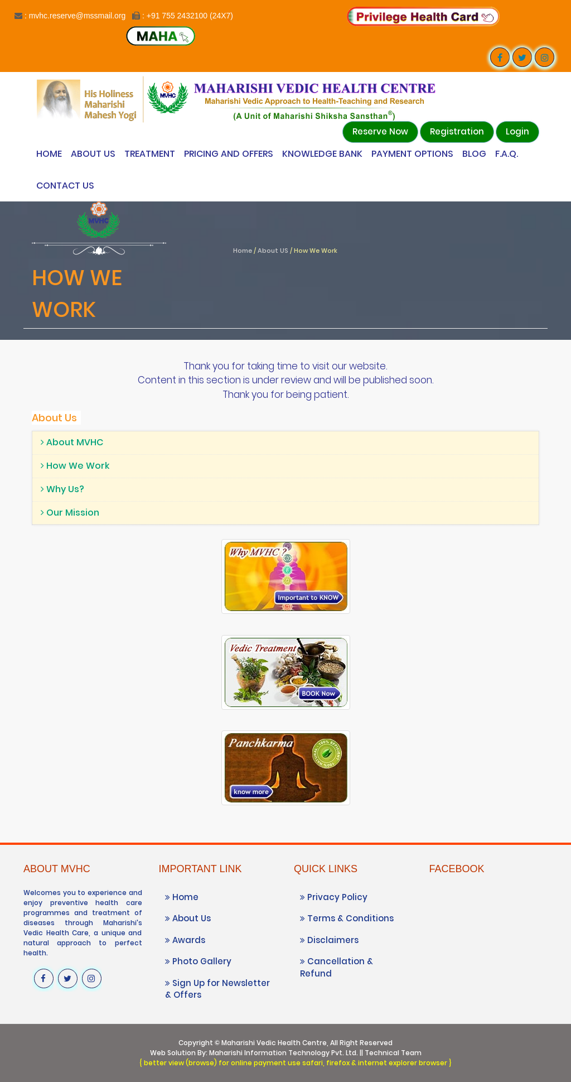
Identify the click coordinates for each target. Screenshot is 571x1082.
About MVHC (72, 442)
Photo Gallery (198, 961)
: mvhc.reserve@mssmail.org (75, 15)
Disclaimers (329, 940)
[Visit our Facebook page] (500, 57)
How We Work (75, 465)
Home (49, 153)
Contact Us (65, 185)
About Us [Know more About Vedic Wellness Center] (93, 153)
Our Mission (70, 512)
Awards (185, 940)
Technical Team (393, 1052)
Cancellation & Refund (336, 967)
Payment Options (412, 153)
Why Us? (62, 489)
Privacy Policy (333, 897)
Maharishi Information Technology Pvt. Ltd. (283, 1052)
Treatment (149, 153)
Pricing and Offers (228, 153)
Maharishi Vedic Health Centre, (274, 1042)
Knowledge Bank (322, 153)
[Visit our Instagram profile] (544, 57)
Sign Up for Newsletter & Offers (217, 989)
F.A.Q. (506, 153)
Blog (474, 153)
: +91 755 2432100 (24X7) (187, 15)
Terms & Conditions (347, 918)
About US (273, 250)
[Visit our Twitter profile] (522, 57)
